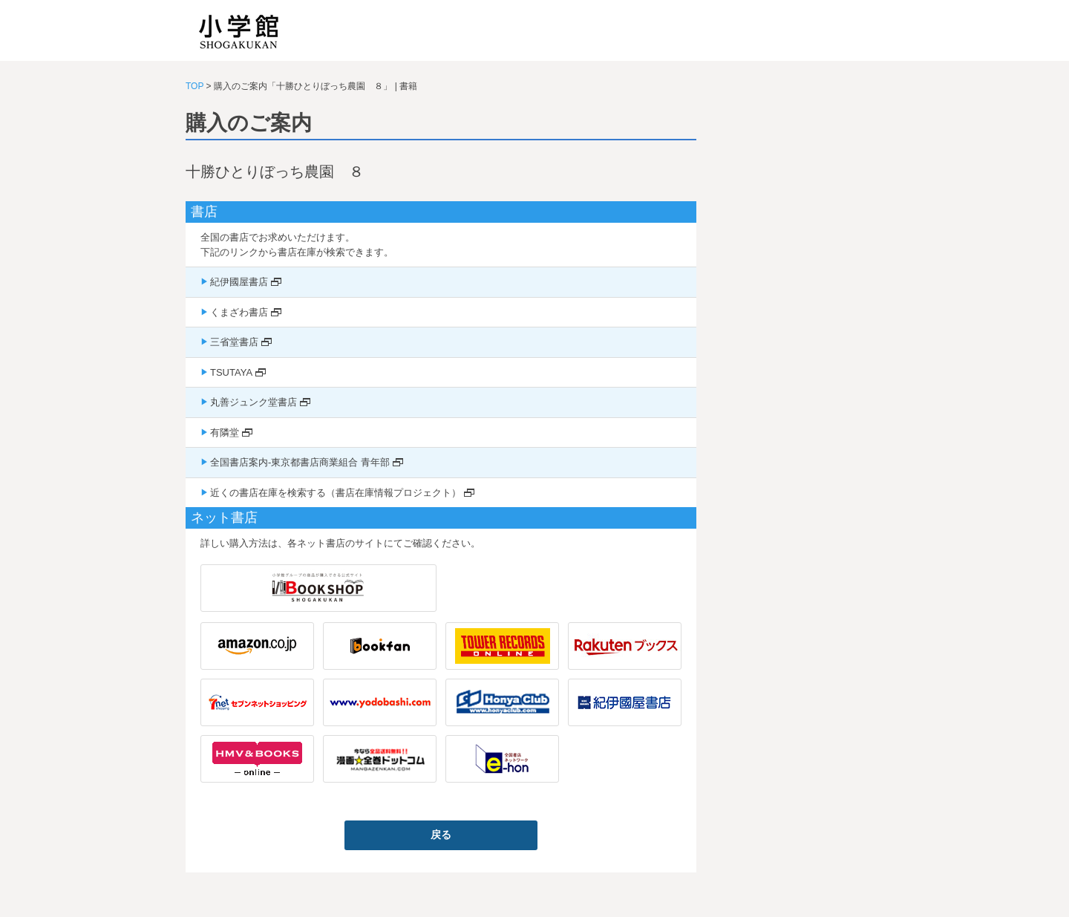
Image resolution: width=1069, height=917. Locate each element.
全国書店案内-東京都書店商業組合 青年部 (300, 462)
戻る (441, 835)
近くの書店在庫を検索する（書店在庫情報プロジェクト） (335, 492)
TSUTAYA (231, 372)
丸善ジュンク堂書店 (253, 402)
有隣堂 (224, 432)
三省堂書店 (234, 341)
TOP (194, 86)
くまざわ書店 (239, 312)
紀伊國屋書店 (239, 281)
